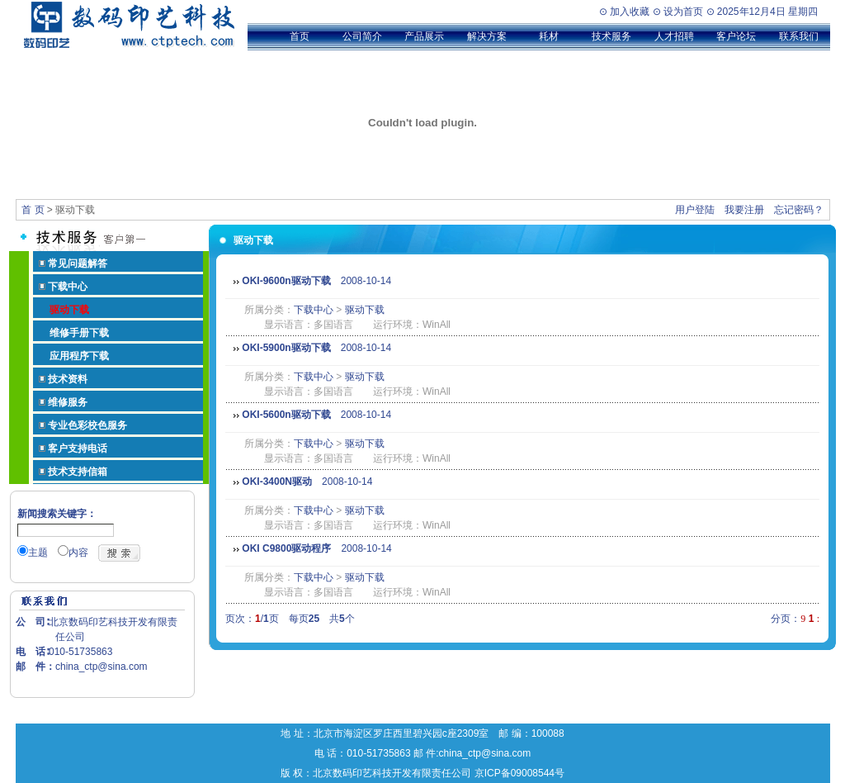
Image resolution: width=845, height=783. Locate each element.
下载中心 (67, 286)
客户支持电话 (77, 448)
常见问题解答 (77, 263)
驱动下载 (365, 310)
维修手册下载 (79, 333)
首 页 (32, 210)
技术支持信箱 (77, 471)
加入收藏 (630, 11)
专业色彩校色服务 (87, 425)
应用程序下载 (79, 356)
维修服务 (67, 402)
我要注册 (744, 210)
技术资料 (67, 379)
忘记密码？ (799, 210)
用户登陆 (695, 210)
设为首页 (683, 11)
